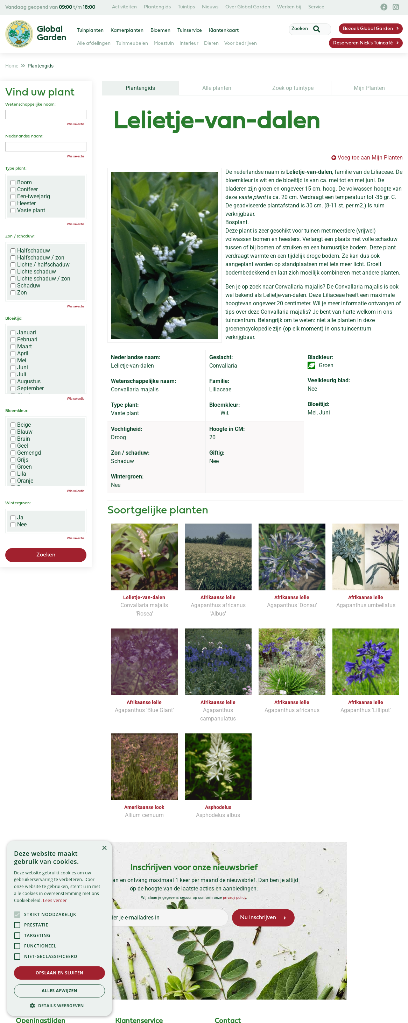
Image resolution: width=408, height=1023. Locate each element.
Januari (23, 332)
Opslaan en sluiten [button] (60, 973)
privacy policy (234, 897)
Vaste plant (27, 210)
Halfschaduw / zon (37, 257)
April (19, 353)
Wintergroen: (18, 503)
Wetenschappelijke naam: (30, 104)
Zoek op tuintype (293, 88)
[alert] (59, 928)
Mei (18, 360)
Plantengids (140, 88)
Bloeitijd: (13, 318)
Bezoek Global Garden (368, 29)
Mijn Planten (369, 88)
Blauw (21, 431)
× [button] (104, 848)
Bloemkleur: (16, 411)
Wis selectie (75, 124)
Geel (19, 445)
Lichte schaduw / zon (40, 278)
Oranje (21, 480)
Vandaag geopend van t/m (50, 7)
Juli (18, 374)
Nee (18, 524)
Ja (16, 517)
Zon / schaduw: (20, 236)
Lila (18, 473)
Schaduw (25, 285)
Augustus (25, 381)
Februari (23, 339)
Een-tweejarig (30, 196)
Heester (23, 203)
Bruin (20, 438)
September (27, 388)
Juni (19, 367)
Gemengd (25, 452)
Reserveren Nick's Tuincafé (363, 43)
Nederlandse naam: (24, 136)
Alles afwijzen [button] (59, 991)
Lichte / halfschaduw (40, 264)
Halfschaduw (30, 250)
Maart (21, 346)
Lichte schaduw (33, 271)
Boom (21, 182)
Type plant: (16, 168)
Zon (18, 292)
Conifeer (24, 189)
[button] (59, 1005)
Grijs (19, 459)
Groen (21, 466)
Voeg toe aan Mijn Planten (370, 157)
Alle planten (216, 88)
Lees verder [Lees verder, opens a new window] (55, 900)
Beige (20, 424)
